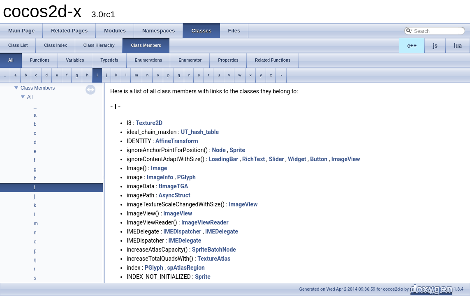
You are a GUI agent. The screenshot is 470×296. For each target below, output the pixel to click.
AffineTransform (176, 141)
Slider (276, 159)
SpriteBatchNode (214, 249)
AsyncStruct (174, 195)
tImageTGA (173, 186)
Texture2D (149, 123)
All (29, 97)
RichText (253, 159)
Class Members (38, 88)
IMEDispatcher (182, 231)
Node (218, 150)
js (435, 45)
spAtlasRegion (186, 267)
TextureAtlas (213, 258)
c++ (412, 45)
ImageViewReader (205, 222)
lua (458, 45)
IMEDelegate (221, 231)
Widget (297, 159)
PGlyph (186, 177)
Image (159, 168)
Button (318, 159)
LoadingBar (223, 159)
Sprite (237, 150)
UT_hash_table (200, 132)
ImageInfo (160, 177)
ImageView (345, 159)
